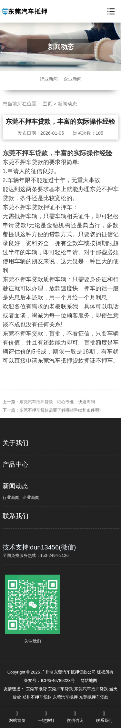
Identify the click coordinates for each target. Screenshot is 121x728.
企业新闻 (73, 79)
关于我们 (15, 442)
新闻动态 (67, 103)
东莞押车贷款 (61, 688)
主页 (47, 103)
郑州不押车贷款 (37, 697)
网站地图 (88, 680)
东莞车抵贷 (37, 688)
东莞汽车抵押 (66, 697)
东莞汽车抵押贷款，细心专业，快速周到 (57, 407)
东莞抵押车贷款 (93, 697)
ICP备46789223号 (58, 680)
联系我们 (15, 515)
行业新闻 (49, 79)
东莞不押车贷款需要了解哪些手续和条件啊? (60, 415)
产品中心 (15, 464)
